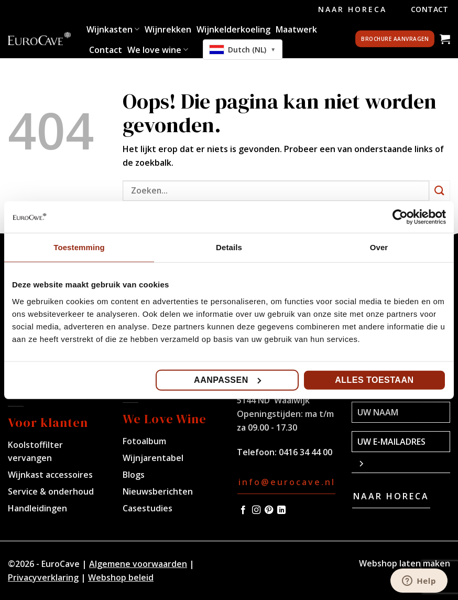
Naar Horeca (352, 9)
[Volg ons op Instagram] (256, 510)
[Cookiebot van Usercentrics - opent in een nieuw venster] (400, 217)
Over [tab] (379, 247)
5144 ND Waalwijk (273, 400)
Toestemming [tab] (79, 247)
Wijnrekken (168, 29)
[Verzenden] (439, 190)
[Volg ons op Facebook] (243, 510)
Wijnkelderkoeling (233, 29)
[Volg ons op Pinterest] (269, 510)
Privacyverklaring (43, 577)
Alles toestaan (374, 379)
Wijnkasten (112, 29)
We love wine (157, 50)
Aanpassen (227, 379)
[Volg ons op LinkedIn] (281, 510)
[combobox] (242, 49)
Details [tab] (229, 247)
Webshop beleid (121, 577)
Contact (430, 9)
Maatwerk (296, 29)
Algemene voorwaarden (138, 564)
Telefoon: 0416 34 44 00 (284, 452)
